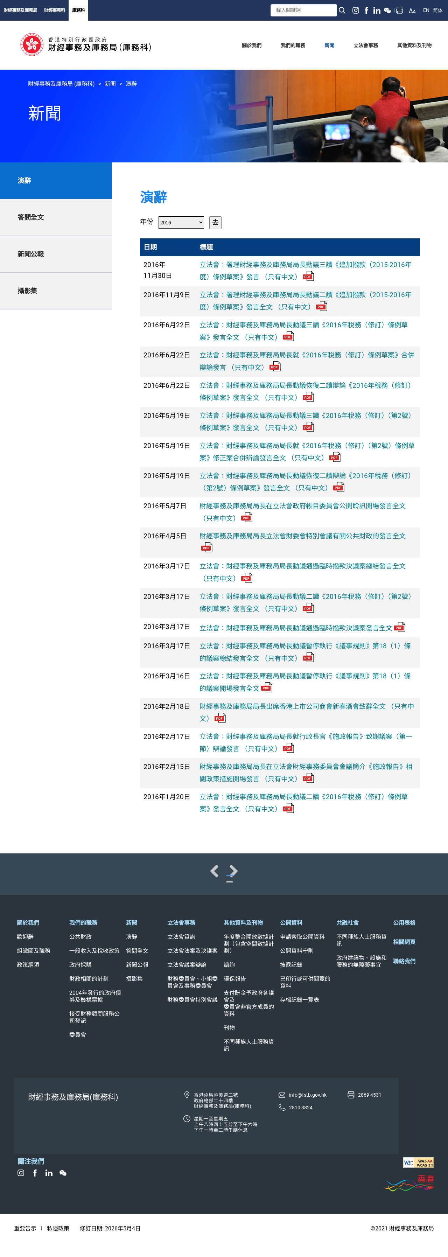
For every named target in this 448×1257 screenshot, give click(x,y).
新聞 (110, 84)
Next (420, 878)
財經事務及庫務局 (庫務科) (61, 84)
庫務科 (78, 10)
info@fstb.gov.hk (308, 1109)
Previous (28, 878)
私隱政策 (58, 1243)
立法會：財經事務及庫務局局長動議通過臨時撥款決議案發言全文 (302, 628)
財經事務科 (54, 10)
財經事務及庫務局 (20, 10)
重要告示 (25, 1243)
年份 (146, 222)
